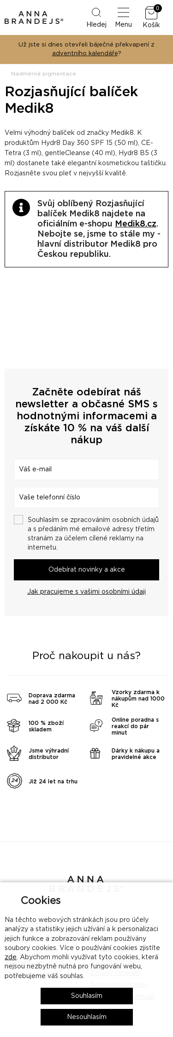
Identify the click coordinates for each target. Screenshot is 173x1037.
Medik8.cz (135, 224)
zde (11, 957)
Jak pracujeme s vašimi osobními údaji (86, 592)
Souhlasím (86, 996)
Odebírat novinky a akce (86, 570)
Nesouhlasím (87, 1017)
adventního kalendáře (85, 54)
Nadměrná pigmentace (43, 73)
